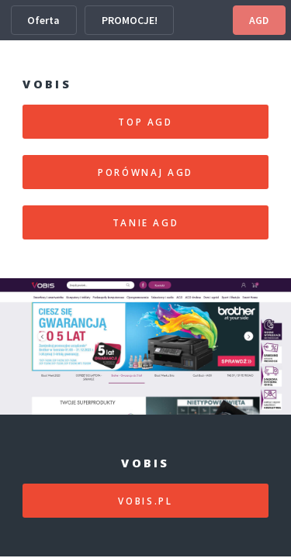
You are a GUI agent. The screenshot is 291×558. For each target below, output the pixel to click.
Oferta (43, 20)
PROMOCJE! (130, 20)
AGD (258, 20)
